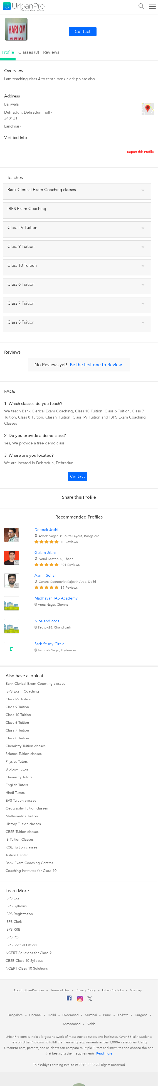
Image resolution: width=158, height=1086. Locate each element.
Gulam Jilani (45, 552)
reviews (51, 52)
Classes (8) (28, 52)
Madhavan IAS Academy (56, 598)
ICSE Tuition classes (21, 847)
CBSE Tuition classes (22, 831)
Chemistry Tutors (19, 777)
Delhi (52, 1015)
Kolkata (122, 1015)
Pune (107, 1015)
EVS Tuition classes (21, 800)
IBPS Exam (14, 898)
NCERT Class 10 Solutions (27, 968)
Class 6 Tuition (17, 722)
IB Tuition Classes (20, 839)
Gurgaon (141, 1015)
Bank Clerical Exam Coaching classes (35, 683)
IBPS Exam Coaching (22, 691)
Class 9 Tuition (17, 707)
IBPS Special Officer (21, 945)
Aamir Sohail (45, 575)
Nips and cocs (46, 621)
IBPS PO (12, 937)
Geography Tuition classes (27, 808)
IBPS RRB (13, 929)
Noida (91, 1024)
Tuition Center (17, 855)
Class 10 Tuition (18, 714)
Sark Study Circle (49, 644)
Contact (77, 476)
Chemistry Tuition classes (26, 746)
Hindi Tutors (15, 792)
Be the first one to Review (96, 365)
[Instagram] (80, 1000)
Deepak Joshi (46, 529)
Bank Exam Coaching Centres (29, 862)
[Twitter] (89, 1000)
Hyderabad (70, 1015)
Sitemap (136, 990)
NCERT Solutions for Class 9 (28, 952)
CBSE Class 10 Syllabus (24, 960)
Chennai (35, 1015)
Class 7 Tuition (17, 730)
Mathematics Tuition (22, 816)
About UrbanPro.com (28, 990)
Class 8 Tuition (17, 738)
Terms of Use (59, 990)
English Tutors (17, 784)
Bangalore (15, 1015)
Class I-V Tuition (18, 699)
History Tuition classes (23, 823)
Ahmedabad (71, 1024)
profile (8, 52)
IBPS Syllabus (16, 906)
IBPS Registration (19, 913)
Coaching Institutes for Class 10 (31, 870)
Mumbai (91, 1015)
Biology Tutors (17, 769)
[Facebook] (69, 1000)
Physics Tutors (17, 761)
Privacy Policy (86, 990)
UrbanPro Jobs (113, 990)
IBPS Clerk (14, 921)
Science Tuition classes (24, 753)
